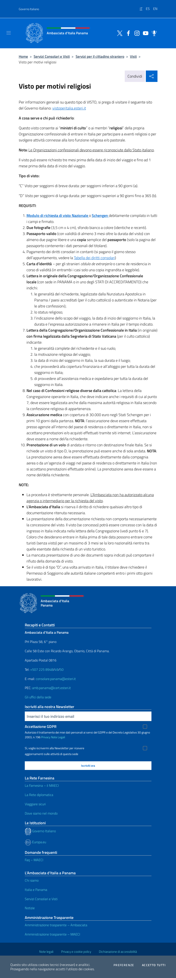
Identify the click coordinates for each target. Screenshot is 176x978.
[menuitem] (143, 7)
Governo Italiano (29, 9)
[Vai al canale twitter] (118, 32)
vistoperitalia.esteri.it (69, 108)
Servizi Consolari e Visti (52, 56)
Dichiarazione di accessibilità (118, 951)
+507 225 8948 (41, 669)
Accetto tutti (154, 965)
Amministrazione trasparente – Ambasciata (56, 925)
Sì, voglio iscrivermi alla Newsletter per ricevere (54, 748)
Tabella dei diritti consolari (94, 258)
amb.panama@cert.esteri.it (51, 687)
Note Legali (58, 737)
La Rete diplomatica (39, 794)
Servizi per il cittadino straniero (100, 56)
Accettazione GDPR (40, 726)
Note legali (46, 951)
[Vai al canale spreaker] (153, 32)
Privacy (45, 737)
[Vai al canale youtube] (144, 32)
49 (56, 669)
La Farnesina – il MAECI (42, 785)
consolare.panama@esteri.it (56, 678)
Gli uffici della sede (38, 697)
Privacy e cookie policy (76, 951)
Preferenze (124, 965)
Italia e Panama (36, 889)
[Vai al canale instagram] (136, 32)
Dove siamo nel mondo (41, 813)
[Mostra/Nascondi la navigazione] (8, 32)
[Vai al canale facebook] (127, 32)
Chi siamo (32, 880)
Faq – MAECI (34, 859)
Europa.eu (35, 842)
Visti (133, 56)
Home (23, 56)
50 (62, 669)
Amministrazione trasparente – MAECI (52, 934)
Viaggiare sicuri (35, 804)
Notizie (30, 908)
